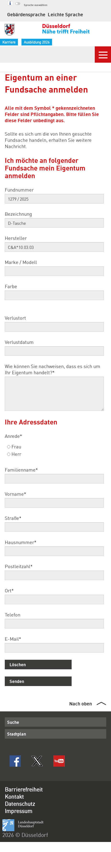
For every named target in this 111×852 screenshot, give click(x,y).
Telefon (12, 614)
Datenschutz (20, 803)
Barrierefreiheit (24, 789)
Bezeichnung (18, 214)
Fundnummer (19, 190)
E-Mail (13, 639)
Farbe (11, 286)
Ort (9, 590)
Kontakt (14, 796)
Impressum (18, 810)
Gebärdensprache (26, 14)
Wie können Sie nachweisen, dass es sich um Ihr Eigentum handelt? (52, 369)
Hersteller (16, 238)
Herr (14, 454)
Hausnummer (20, 542)
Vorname (15, 494)
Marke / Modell (21, 262)
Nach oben (80, 703)
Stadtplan (16, 734)
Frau (14, 446)
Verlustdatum (19, 342)
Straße (13, 518)
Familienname (21, 470)
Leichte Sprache (65, 14)
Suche (13, 722)
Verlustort (15, 318)
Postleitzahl (18, 566)
